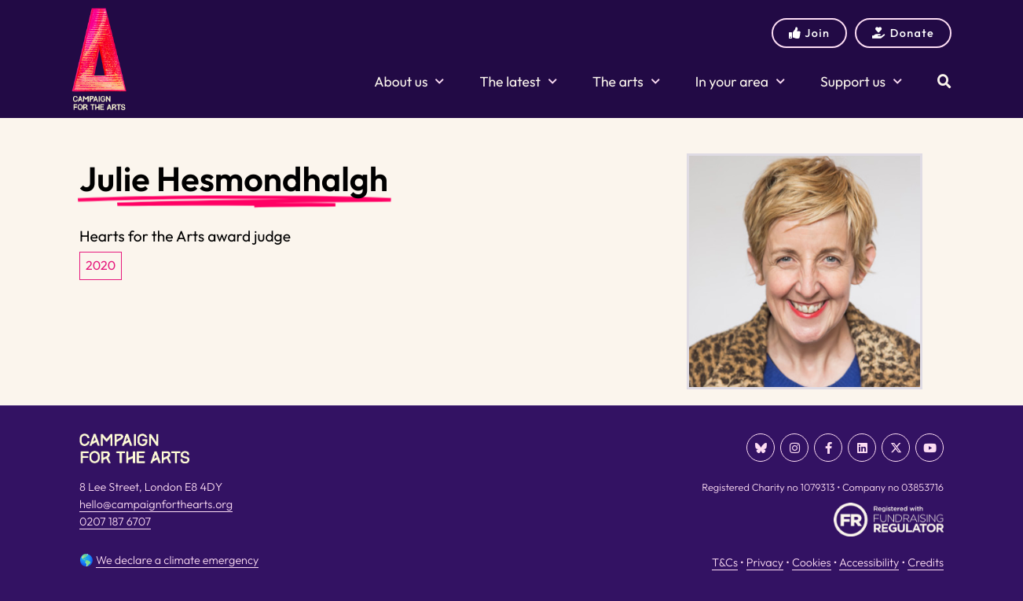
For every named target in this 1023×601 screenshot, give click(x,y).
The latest (517, 81)
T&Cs (725, 562)
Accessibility (869, 562)
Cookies (811, 562)
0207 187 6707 (115, 521)
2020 (101, 266)
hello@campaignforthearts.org (156, 504)
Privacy (764, 562)
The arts (626, 81)
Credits (926, 562)
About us (409, 81)
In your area (740, 81)
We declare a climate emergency (177, 560)
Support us (861, 81)
